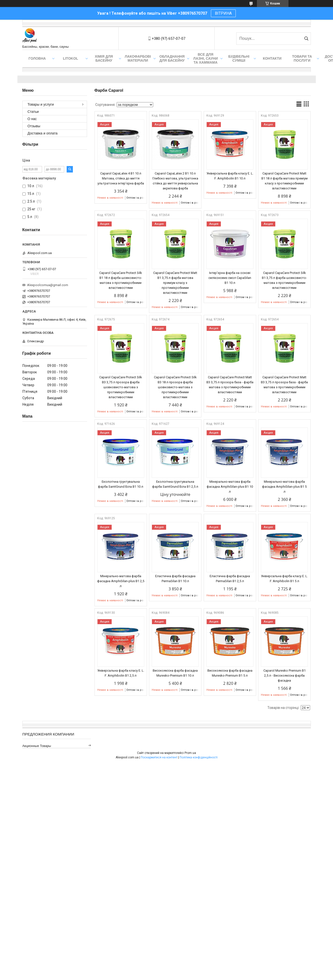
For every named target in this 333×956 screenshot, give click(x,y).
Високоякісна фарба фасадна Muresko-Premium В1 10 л (175, 673)
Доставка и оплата (43, 133)
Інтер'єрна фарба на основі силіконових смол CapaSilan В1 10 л (229, 278)
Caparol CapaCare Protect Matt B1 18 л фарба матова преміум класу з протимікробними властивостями (284, 181)
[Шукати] (306, 38)
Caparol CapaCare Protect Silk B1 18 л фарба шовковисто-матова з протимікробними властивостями (120, 280)
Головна (37, 58)
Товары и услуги (41, 104)
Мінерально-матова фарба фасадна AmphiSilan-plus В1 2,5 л (120, 581)
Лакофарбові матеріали (138, 58)
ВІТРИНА (223, 13)
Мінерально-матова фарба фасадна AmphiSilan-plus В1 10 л (230, 486)
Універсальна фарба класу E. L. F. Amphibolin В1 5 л (284, 578)
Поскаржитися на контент (159, 757)
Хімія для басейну (104, 58)
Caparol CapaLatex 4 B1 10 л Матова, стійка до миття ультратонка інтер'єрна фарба (120, 178)
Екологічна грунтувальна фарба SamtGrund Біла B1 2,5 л (175, 484)
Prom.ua (190, 753)
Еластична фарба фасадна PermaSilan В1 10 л (175, 578)
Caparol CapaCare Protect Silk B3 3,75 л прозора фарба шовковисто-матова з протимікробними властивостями (120, 387)
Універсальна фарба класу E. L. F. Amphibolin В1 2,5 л (120, 673)
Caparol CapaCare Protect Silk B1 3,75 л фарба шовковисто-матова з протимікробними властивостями (284, 280)
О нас (32, 119)
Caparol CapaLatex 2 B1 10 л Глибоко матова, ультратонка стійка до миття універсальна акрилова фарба (175, 181)
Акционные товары (36, 746)
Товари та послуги (302, 58)
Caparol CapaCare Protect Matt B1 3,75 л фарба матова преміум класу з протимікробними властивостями (175, 283)
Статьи (33, 112)
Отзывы (34, 126)
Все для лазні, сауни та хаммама (205, 58)
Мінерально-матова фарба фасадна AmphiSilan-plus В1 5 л (284, 486)
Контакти (272, 58)
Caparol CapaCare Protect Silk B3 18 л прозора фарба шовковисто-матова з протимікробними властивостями (175, 387)
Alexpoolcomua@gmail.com (47, 285)
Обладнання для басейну (172, 58)
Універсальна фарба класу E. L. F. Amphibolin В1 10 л (229, 176)
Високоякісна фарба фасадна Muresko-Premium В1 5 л (229, 673)
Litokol (70, 58)
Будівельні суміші (238, 58)
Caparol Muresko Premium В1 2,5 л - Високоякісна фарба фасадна (284, 675)
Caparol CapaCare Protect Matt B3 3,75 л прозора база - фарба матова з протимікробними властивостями (229, 384)
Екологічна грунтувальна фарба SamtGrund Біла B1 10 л (120, 484)
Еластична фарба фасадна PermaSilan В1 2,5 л (230, 578)
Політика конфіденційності (199, 757)
